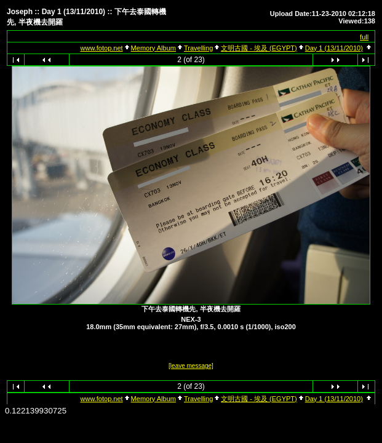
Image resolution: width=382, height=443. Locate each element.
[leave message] (191, 365)
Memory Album (153, 48)
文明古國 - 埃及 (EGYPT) (258, 48)
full (364, 37)
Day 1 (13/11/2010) (334, 48)
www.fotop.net (102, 48)
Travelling (198, 48)
